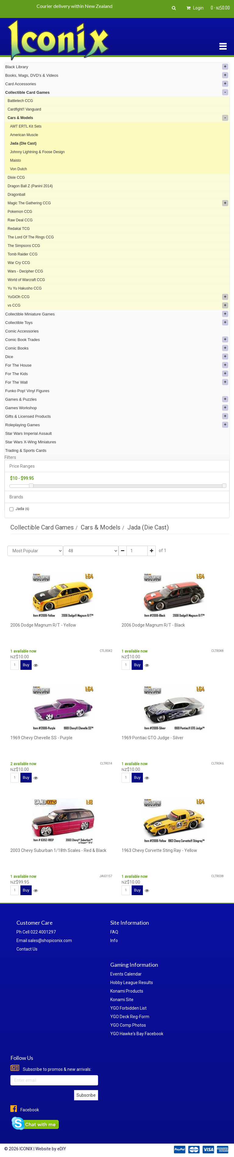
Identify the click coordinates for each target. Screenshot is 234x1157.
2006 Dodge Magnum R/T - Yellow (43, 625)
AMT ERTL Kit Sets (25, 126)
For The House (116, 365)
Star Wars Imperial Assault (28, 433)
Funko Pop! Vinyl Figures (27, 391)
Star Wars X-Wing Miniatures (30, 442)
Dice (116, 356)
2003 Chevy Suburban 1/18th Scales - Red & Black (58, 850)
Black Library (116, 67)
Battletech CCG (20, 101)
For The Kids (116, 374)
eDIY (61, 1148)
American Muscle (24, 135)
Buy (26, 665)
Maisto (15, 160)
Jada (19, 509)
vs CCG (118, 305)
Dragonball (16, 194)
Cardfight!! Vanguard (24, 109)
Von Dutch (18, 169)
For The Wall (116, 382)
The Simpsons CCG (24, 246)
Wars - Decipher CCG (25, 271)
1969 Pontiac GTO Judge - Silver (152, 737)
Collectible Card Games (116, 92)
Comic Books (116, 348)
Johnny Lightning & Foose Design (37, 152)
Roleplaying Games (116, 425)
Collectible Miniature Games (116, 314)
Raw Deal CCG (20, 220)
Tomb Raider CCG (22, 254)
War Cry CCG (19, 263)
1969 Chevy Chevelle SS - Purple (41, 737)
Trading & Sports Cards (25, 450)
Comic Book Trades (116, 339)
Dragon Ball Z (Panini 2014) (30, 186)
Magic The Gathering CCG (118, 203)
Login (194, 8)
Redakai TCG (19, 229)
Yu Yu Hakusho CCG (25, 288)
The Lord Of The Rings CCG (31, 237)
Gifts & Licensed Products (116, 416)
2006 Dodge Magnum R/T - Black (153, 625)
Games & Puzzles (116, 399)
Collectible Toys (116, 322)
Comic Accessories (22, 331)
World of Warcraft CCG (26, 280)
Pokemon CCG (20, 211)
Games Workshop (116, 408)
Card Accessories (116, 84)
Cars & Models (118, 118)
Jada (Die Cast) (23, 143)
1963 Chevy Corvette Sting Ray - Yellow (159, 850)
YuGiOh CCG (118, 297)
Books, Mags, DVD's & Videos (116, 75)
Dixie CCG (16, 177)
